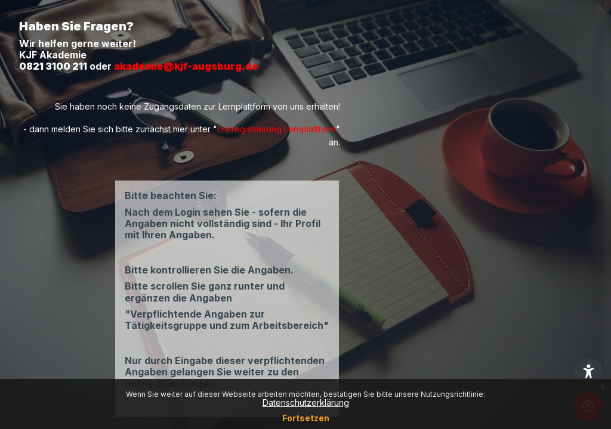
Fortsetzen (305, 418)
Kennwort (398, 233)
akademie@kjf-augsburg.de (186, 66)
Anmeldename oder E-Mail (433, 174)
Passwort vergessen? (559, 289)
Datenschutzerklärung (306, 402)
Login (485, 322)
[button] (588, 372)
